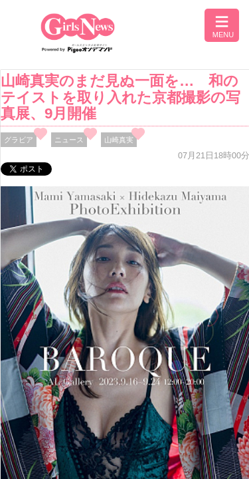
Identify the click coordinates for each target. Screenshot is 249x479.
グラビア (18, 140)
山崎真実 (118, 140)
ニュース (69, 140)
